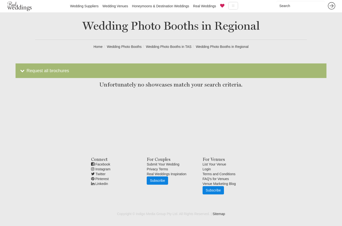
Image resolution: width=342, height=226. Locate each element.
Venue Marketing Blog (219, 184)
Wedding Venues (115, 6)
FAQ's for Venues (216, 179)
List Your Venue (214, 164)
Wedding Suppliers (84, 6)
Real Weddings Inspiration (166, 174)
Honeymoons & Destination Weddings (160, 6)
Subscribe (157, 181)
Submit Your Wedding (163, 164)
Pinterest (100, 179)
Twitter (98, 174)
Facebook (100, 164)
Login (207, 169)
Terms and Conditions (219, 174)
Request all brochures (44, 70)
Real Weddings (204, 6)
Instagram (101, 169)
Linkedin (99, 184)
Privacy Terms (157, 169)
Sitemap (219, 214)
